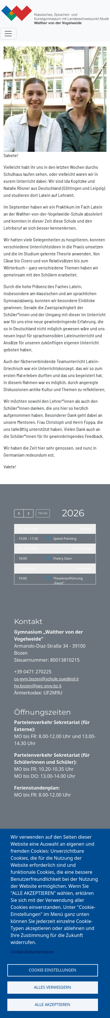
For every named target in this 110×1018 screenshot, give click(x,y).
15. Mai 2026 (28, 529)
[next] (28, 513)
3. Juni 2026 (27, 568)
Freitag (86, 529)
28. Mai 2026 (28, 548)
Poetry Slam (62, 558)
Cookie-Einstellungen (52, 970)
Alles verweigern (52, 987)
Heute (43, 513)
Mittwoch (84, 568)
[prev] (19, 513)
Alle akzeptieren (52, 1004)
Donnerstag (82, 548)
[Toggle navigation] (8, 33)
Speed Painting (65, 538)
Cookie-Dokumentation (32, 952)
